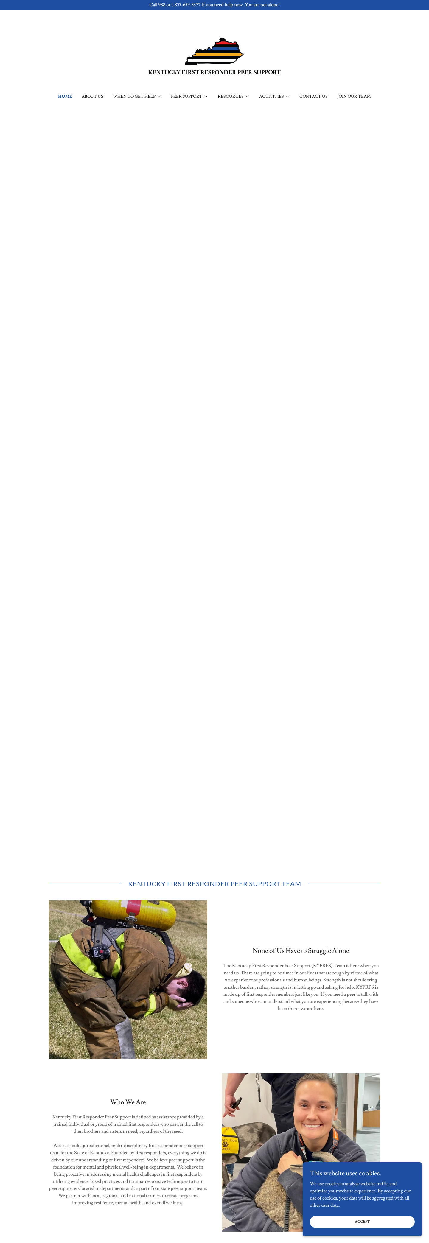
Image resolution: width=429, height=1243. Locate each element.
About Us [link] (92, 96)
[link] (214, 55)
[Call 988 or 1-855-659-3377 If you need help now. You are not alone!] (214, 4)
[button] (137, 96)
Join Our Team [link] (354, 96)
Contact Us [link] (313, 96)
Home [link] (65, 96)
